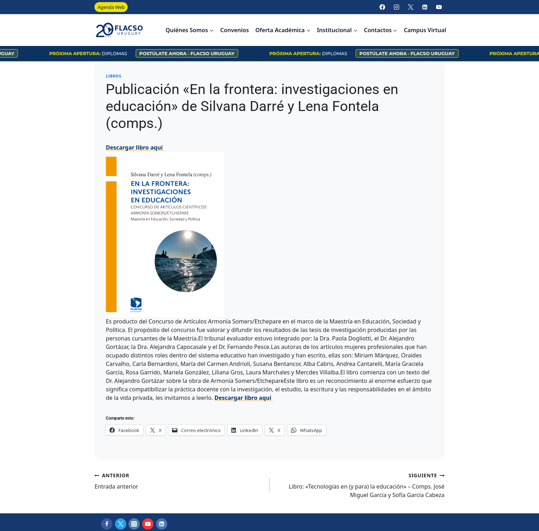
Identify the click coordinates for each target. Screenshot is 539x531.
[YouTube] (439, 7)
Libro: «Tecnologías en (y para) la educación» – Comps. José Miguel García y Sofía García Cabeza (360, 485)
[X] (410, 7)
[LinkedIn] (424, 7)
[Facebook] (382, 7)
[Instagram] (396, 7)
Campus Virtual (425, 30)
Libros (113, 75)
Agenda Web (111, 7)
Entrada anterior (179, 480)
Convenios (234, 30)
